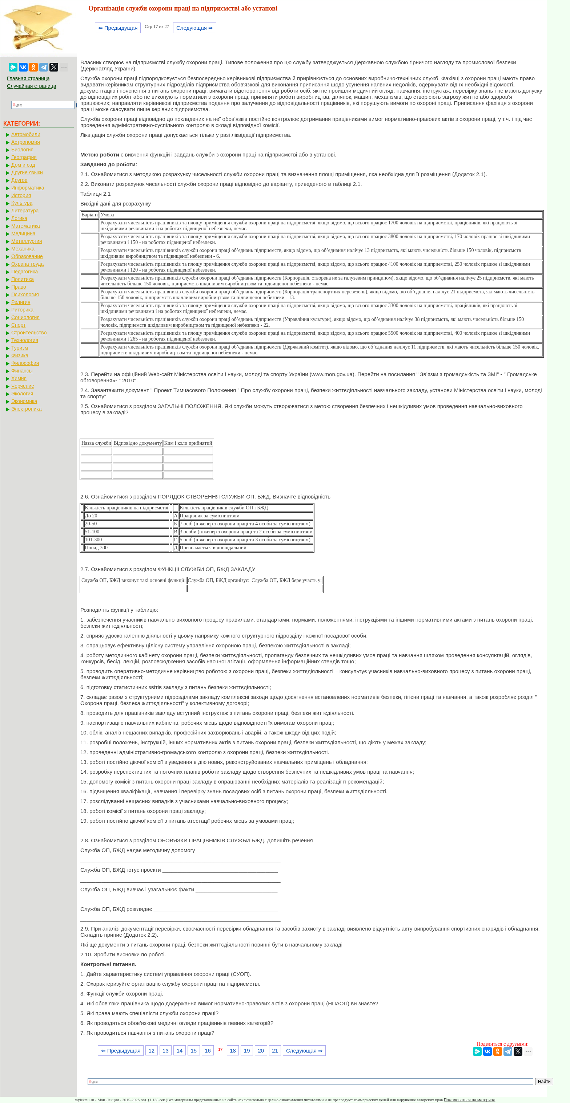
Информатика (27, 188)
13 (165, 1050)
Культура (21, 203)
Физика (19, 355)
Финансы (22, 371)
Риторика (22, 310)
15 (193, 1050)
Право (18, 287)
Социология (25, 317)
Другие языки (27, 172)
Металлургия (26, 241)
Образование (27, 256)
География (24, 157)
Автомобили (25, 134)
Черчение (22, 386)
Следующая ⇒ (194, 28)
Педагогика (24, 271)
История (21, 195)
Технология (24, 340)
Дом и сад (23, 165)
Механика (23, 249)
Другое (19, 180)
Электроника (26, 409)
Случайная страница (31, 86)
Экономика (24, 401)
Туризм (19, 348)
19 (247, 1050)
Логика (19, 218)
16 (208, 1050)
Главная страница (28, 78)
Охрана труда (27, 264)
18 (233, 1050)
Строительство (29, 332)
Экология (22, 393)
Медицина (23, 233)
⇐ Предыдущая (118, 28)
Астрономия (25, 142)
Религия (21, 302)
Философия (25, 363)
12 (151, 1050)
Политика (22, 279)
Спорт (18, 325)
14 (180, 1050)
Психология (25, 294)
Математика (25, 226)
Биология (22, 149)
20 (261, 1050)
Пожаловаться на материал (469, 1100)
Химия (19, 378)
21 (275, 1050)
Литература (25, 210)
